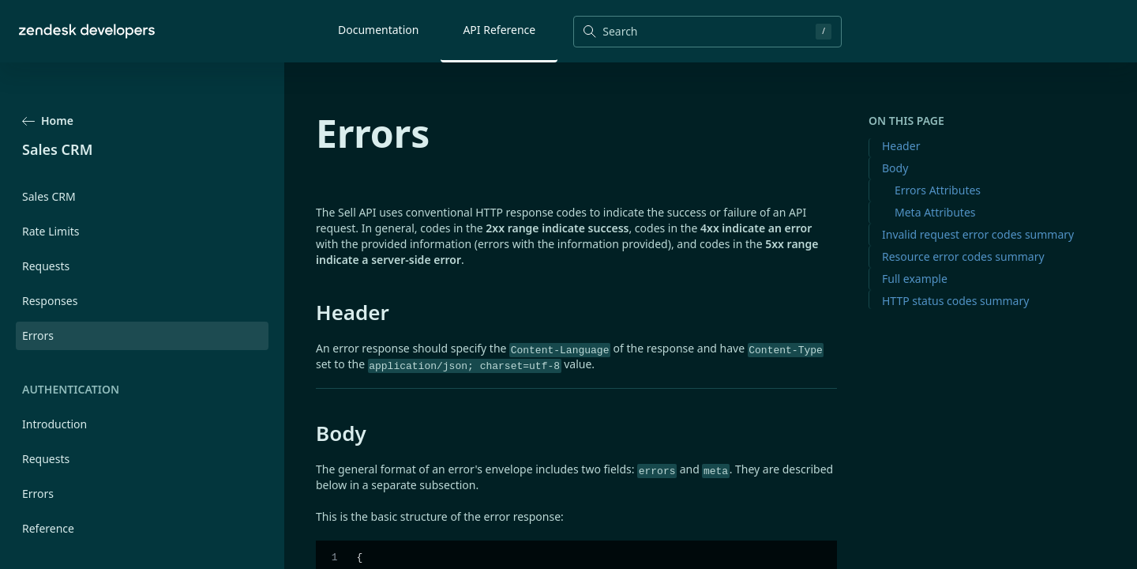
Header (901, 145)
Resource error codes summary (963, 256)
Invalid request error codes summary (978, 234)
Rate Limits (51, 231)
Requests (45, 265)
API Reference (499, 29)
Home (47, 120)
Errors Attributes (938, 190)
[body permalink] (308, 433)
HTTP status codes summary (955, 300)
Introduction (54, 423)
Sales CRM (49, 196)
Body (895, 167)
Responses (49, 300)
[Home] (87, 31)
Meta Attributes (935, 212)
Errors (38, 493)
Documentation (378, 29)
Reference (48, 528)
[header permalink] (308, 312)
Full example (915, 278)
